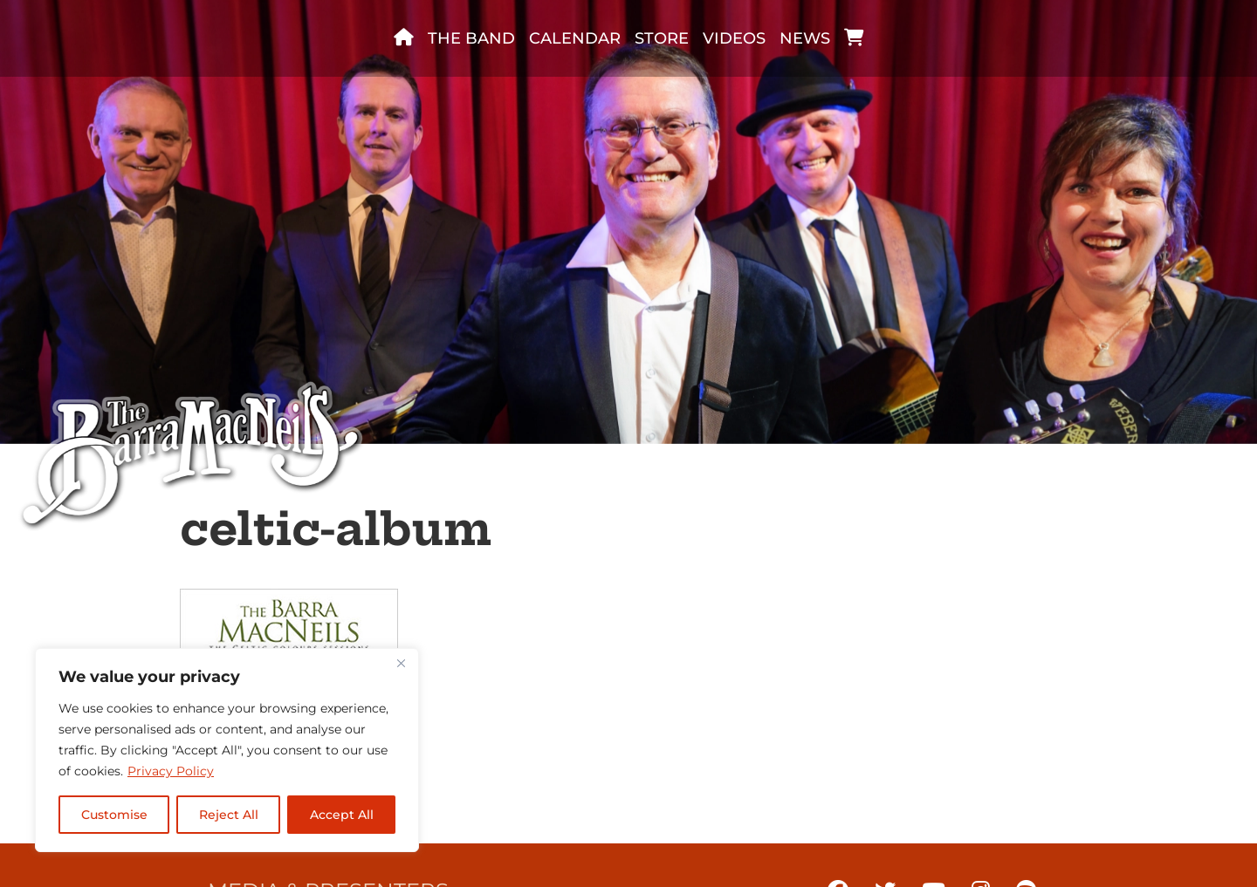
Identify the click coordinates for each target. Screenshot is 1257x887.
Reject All (228, 814)
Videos (734, 38)
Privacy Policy (170, 771)
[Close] (400, 662)
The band (471, 38)
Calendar (575, 38)
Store (662, 38)
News (805, 38)
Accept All (342, 814)
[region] (227, 750)
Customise (114, 814)
